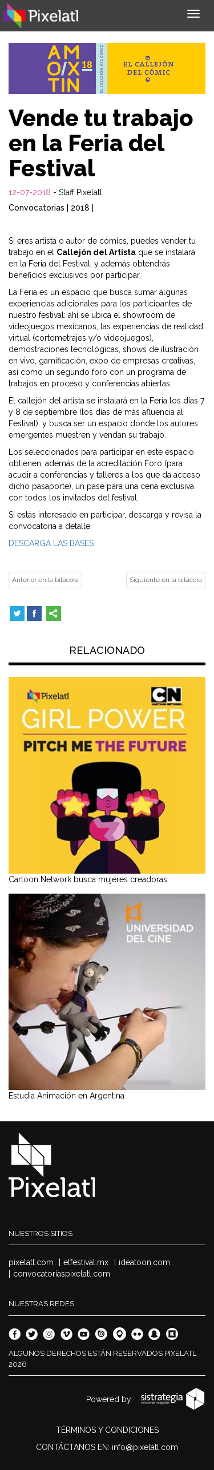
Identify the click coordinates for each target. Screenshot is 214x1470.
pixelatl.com (31, 1262)
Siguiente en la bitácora (166, 580)
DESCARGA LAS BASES (51, 543)
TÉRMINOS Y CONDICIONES (107, 1430)
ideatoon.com (144, 1262)
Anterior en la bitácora (45, 580)
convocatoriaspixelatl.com (61, 1273)
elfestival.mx (85, 1262)
